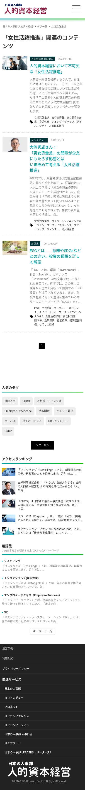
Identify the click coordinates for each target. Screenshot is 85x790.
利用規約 (7, 659)
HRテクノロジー (58, 421)
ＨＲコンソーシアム (17, 725)
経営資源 (62, 320)
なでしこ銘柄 (46, 325)
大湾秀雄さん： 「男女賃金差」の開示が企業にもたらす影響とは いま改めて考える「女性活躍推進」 (55, 159)
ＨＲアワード (13, 743)
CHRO (26, 401)
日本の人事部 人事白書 (18, 734)
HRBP (8, 431)
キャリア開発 (65, 411)
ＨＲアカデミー (14, 698)
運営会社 (7, 648)
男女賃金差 (68, 229)
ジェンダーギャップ (63, 122)
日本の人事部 (13, 689)
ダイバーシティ (47, 312)
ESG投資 (46, 308)
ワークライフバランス (59, 225)
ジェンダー (53, 229)
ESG (36, 308)
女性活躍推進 (41, 118)
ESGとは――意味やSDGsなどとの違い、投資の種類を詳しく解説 (55, 256)
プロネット (11, 707)
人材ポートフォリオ (49, 401)
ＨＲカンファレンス (17, 716)
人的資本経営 (56, 126)
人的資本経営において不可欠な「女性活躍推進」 (55, 69)
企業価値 (49, 320)
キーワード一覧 (42, 631)
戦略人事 (10, 401)
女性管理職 (58, 118)
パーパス (10, 421)
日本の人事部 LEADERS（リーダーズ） (29, 752)
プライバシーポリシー (15, 669)
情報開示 (44, 411)
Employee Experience (18, 411)
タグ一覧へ (42, 445)
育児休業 (44, 122)
